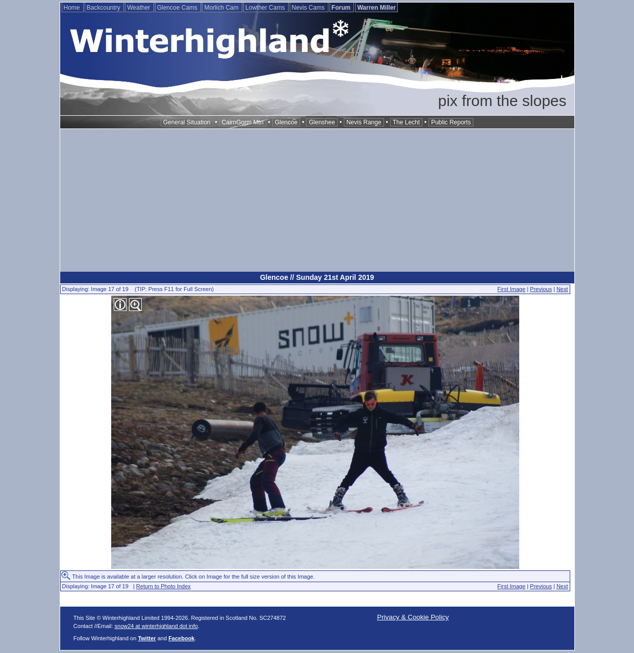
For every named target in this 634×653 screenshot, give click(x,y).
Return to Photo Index (163, 586)
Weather (139, 7)
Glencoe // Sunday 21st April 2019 (317, 277)
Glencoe (286, 122)
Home (73, 7)
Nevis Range (364, 122)
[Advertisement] (317, 200)
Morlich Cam (222, 7)
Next (562, 289)
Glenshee (322, 122)
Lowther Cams (266, 7)
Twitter (147, 638)
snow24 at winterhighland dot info (156, 626)
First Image (511, 289)
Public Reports (451, 122)
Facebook (181, 638)
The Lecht (406, 122)
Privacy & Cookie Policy (413, 617)
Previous (541, 289)
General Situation (187, 122)
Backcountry (104, 7)
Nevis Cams (309, 7)
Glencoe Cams (178, 7)
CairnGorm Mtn (243, 122)
